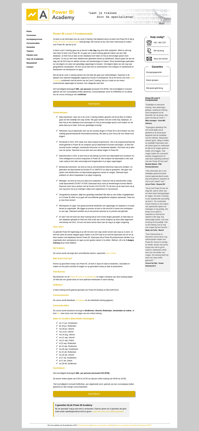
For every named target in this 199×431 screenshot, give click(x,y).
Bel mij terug (159, 51)
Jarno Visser (111, 253)
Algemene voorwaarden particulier (125, 425)
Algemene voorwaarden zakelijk (101, 425)
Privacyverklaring (83, 425)
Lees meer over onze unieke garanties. (108, 411)
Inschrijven (94, 103)
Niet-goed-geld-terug (154, 88)
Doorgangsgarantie (154, 72)
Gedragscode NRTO (145, 425)
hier (58, 313)
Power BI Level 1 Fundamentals (66, 42)
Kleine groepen (152, 80)
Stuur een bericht (161, 59)
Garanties (157, 66)
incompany (80, 300)
